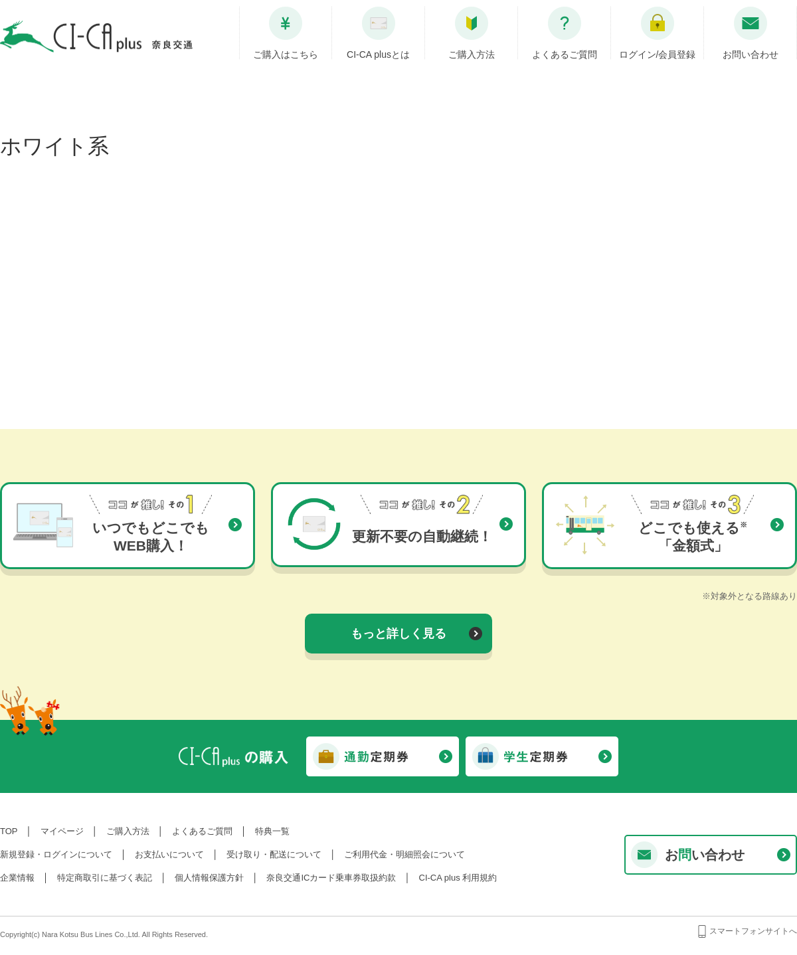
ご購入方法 (127, 831)
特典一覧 (272, 831)
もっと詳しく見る (398, 633)
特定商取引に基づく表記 (104, 878)
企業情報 (17, 878)
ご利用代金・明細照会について (404, 854)
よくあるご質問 (202, 831)
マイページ (62, 831)
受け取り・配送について (273, 854)
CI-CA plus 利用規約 (458, 878)
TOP (9, 831)
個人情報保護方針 (209, 878)
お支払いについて (169, 854)
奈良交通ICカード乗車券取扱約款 (331, 878)
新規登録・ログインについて (56, 854)
